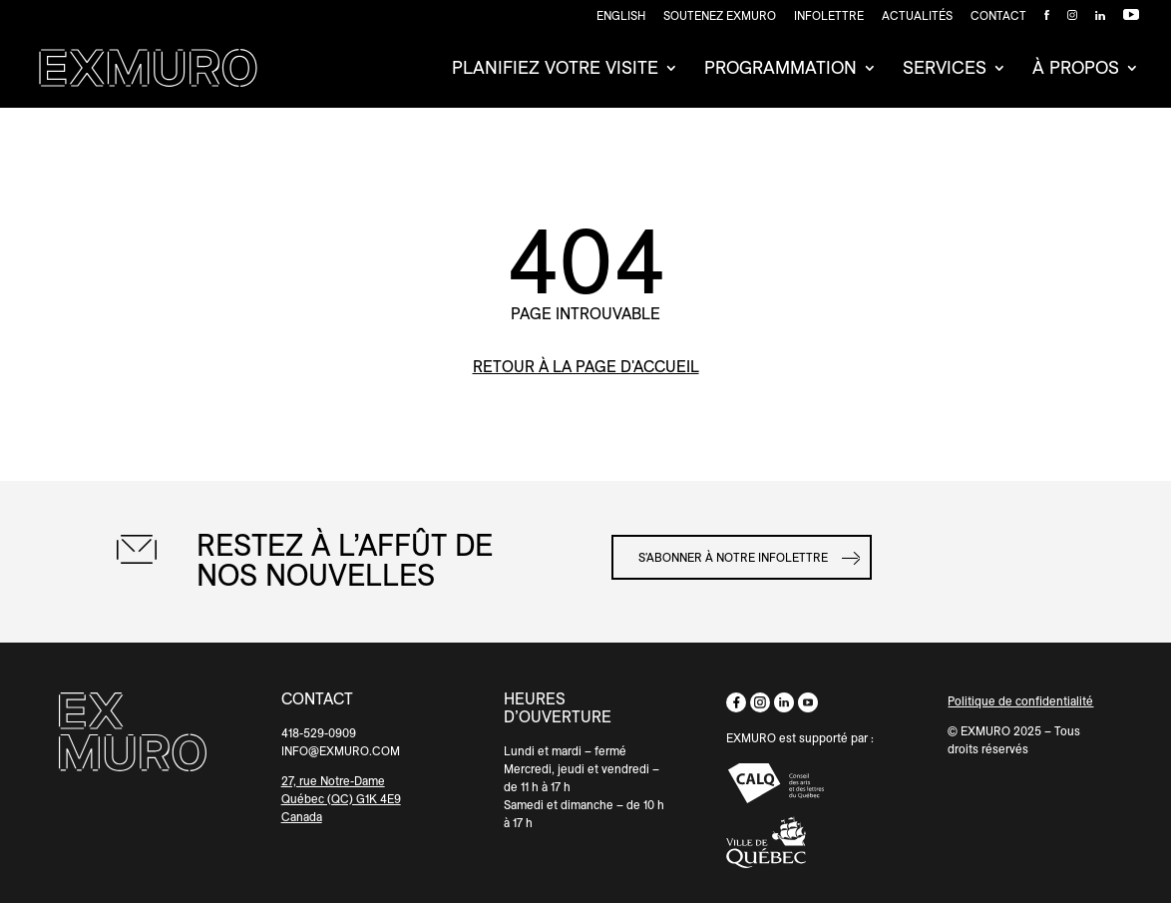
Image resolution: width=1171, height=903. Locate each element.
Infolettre (829, 16)
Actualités (917, 16)
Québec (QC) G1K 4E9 (341, 798)
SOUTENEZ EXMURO (719, 16)
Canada (301, 816)
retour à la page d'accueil (586, 366)
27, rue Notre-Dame (333, 780)
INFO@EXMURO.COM (340, 750)
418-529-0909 (318, 732)
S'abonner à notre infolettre (733, 557)
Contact (998, 16)
